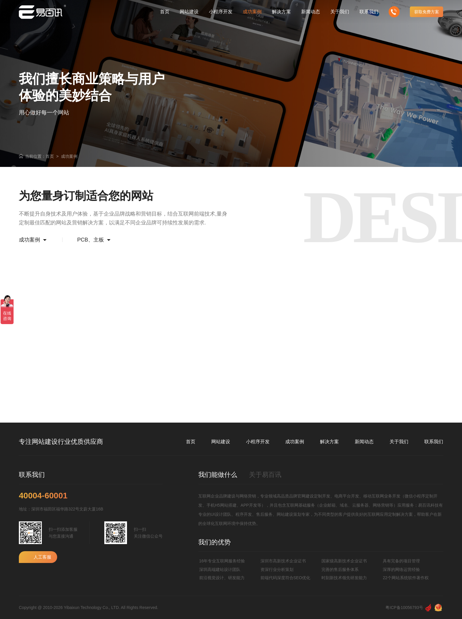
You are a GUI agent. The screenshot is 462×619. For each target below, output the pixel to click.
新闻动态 (364, 441)
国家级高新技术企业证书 (344, 561)
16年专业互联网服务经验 (222, 561)
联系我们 (433, 441)
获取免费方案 (426, 11)
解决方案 (329, 441)
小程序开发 (258, 441)
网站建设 (220, 441)
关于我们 (399, 441)
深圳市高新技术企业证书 (283, 561)
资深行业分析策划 (276, 569)
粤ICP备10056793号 (404, 607)
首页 (50, 156)
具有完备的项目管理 (401, 561)
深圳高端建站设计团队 (219, 569)
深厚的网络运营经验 (401, 569)
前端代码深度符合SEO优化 (285, 577)
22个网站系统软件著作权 (406, 577)
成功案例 (69, 156)
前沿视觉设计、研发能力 (222, 577)
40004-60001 (43, 496)
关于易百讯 (265, 474)
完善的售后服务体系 (340, 569)
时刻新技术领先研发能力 (344, 577)
